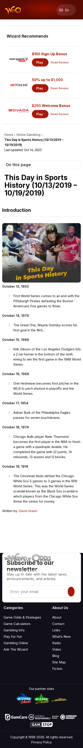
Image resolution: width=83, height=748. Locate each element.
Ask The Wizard (16, 649)
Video (56, 649)
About (56, 617)
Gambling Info (14, 630)
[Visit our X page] (17, 592)
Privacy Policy (41, 742)
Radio (56, 643)
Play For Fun (13, 636)
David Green (28, 511)
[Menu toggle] (78, 10)
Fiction (57, 668)
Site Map (59, 662)
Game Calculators (17, 624)
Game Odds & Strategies (22, 617)
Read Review (60, 62)
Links (56, 630)
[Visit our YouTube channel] (7, 592)
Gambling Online (16, 643)
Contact (58, 624)
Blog (55, 656)
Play (39, 62)
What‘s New (61, 636)
